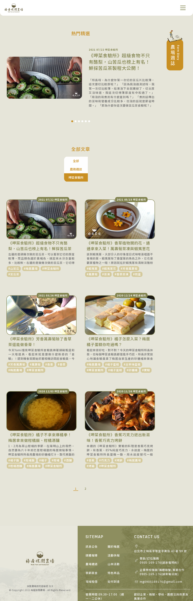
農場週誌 (92, 547)
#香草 (62, 348)
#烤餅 (119, 443)
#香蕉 (91, 443)
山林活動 (114, 547)
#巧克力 (104, 443)
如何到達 (114, 565)
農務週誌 (81, 160)
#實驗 (146, 353)
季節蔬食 (92, 556)
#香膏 (49, 348)
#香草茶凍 (122, 257)
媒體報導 (92, 539)
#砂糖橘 (132, 353)
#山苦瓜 (13, 252)
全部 (57, 160)
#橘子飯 (13, 443)
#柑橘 (56, 443)
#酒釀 (68, 443)
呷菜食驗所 (104, 160)
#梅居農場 (31, 252)
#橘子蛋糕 (112, 348)
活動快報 (114, 539)
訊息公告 (92, 530)
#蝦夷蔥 (92, 252)
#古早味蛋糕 (132, 348)
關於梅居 (114, 530)
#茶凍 (106, 257)
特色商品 (114, 556)
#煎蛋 (137, 257)
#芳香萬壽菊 (129, 252)
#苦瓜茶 (13, 257)
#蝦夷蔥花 (109, 252)
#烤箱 (91, 449)
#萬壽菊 (92, 257)
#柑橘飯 (29, 443)
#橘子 (43, 443)
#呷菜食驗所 (50, 252)
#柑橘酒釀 (15, 449)
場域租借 (92, 565)
